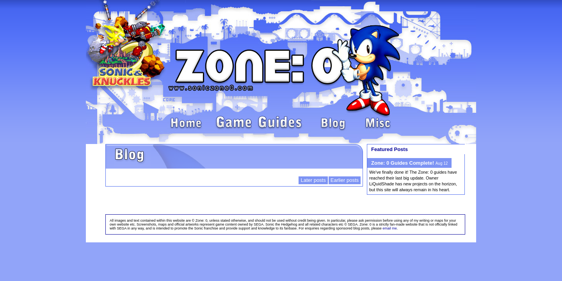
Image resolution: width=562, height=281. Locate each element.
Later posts (313, 180)
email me (389, 228)
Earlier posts (345, 180)
